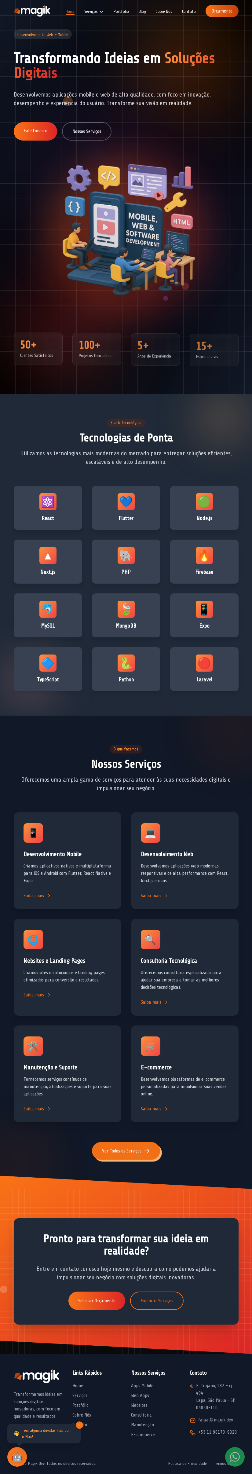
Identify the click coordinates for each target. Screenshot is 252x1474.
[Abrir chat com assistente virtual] (17, 1457)
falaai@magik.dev (215, 1420)
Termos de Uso (226, 1463)
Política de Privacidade (187, 1463)
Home (70, 11)
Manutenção (142, 1425)
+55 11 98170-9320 (217, 1432)
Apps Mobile (142, 1385)
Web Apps (140, 1395)
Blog (142, 11)
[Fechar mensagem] (79, 1425)
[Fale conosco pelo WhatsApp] (235, 1457)
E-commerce (143, 1434)
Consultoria (141, 1415)
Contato (189, 11)
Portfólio (121, 11)
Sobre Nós (164, 11)
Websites (139, 1405)
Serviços (79, 1395)
